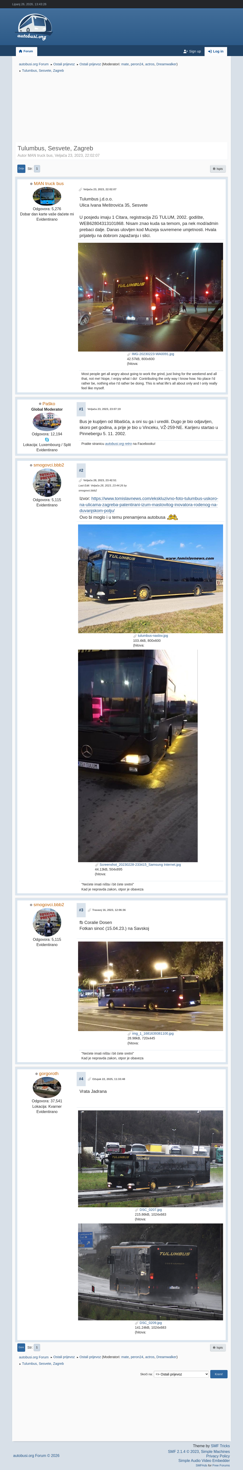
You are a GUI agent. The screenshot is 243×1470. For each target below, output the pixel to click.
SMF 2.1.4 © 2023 (183, 1452)
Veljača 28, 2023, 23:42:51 (100, 480)
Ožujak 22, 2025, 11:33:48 (108, 1079)
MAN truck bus (49, 183)
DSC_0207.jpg (148, 1210)
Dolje (21, 168)
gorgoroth (49, 1073)
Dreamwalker (166, 64)
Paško (48, 403)
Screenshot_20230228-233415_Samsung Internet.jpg (138, 864)
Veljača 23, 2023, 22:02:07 (100, 189)
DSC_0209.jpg (148, 1323)
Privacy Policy (218, 1456)
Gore (21, 1347)
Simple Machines (215, 1452)
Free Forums (221, 1465)
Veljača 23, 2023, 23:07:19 (104, 409)
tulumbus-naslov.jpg (150, 635)
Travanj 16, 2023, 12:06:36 (109, 910)
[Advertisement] (121, 108)
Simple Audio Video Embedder (204, 1461)
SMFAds (201, 1465)
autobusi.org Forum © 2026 (36, 1456)
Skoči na (146, 1374)
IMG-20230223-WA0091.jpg (150, 354)
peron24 (137, 64)
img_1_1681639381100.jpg (150, 1033)
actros (149, 64)
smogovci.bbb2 (48, 464)
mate (125, 64)
